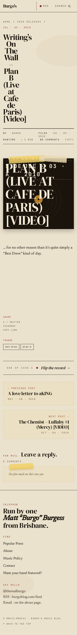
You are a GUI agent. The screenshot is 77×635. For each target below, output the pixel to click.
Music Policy (13, 558)
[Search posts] (63, 6)
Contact (9, 566)
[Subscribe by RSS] (44, 6)
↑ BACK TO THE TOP (17, 623)
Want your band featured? (22, 573)
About (8, 551)
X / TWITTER (11, 322)
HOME (7, 21)
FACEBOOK (9, 326)
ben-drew (11, 346)
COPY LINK (10, 330)
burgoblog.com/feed (27, 597)
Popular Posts (13, 544)
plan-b (27, 346)
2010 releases (29, 21)
